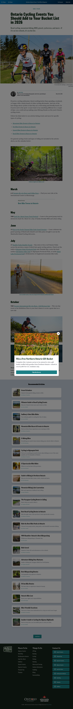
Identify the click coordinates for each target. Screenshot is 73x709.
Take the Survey (36, 372)
